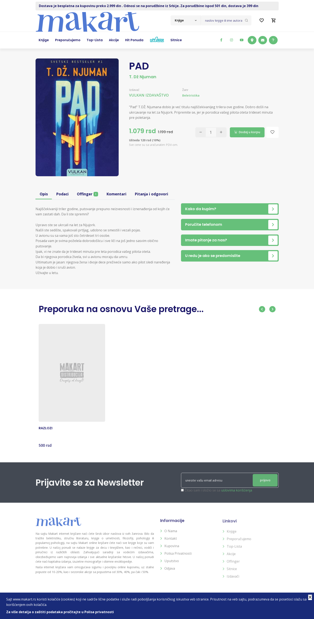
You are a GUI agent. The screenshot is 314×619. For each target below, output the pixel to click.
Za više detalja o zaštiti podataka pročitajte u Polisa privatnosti (60, 612)
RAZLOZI (45, 431)
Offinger (87, 193)
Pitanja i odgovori (151, 193)
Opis (44, 193)
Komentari (116, 193)
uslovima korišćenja (236, 494)
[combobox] (186, 20)
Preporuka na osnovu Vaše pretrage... (121, 309)
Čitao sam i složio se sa (218, 494)
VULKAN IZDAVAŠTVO (149, 95)
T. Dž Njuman (142, 77)
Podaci (62, 193)
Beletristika (190, 95)
